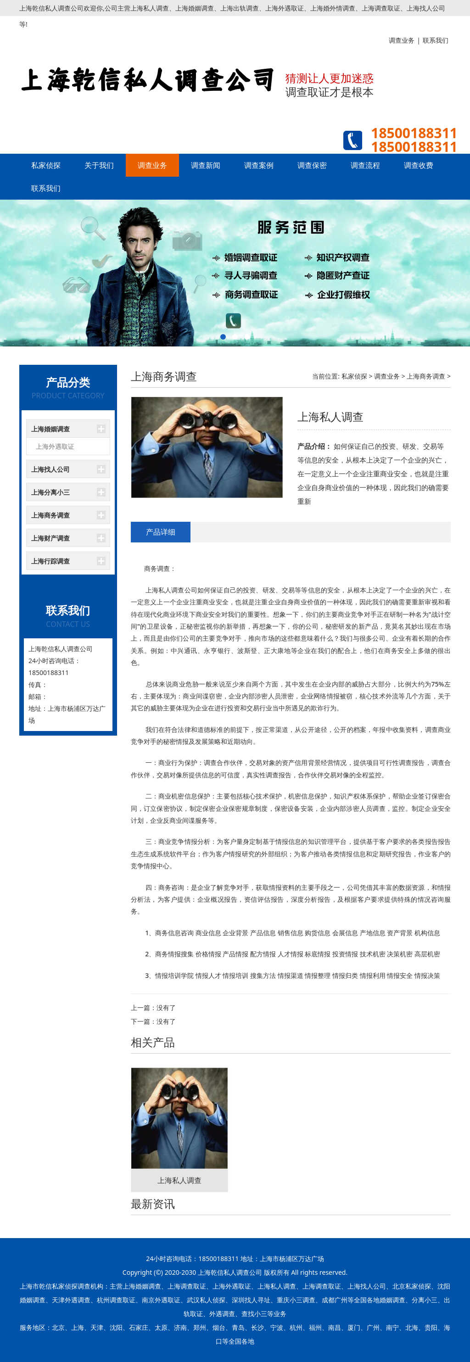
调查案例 (259, 165)
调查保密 (312, 165)
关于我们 (99, 165)
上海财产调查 (50, 538)
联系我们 (46, 188)
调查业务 (152, 165)
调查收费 (418, 165)
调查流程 (365, 165)
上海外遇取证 (55, 446)
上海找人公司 (50, 469)
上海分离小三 (50, 492)
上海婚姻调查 (50, 428)
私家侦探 (46, 165)
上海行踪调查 (50, 561)
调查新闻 (205, 165)
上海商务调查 (50, 515)
